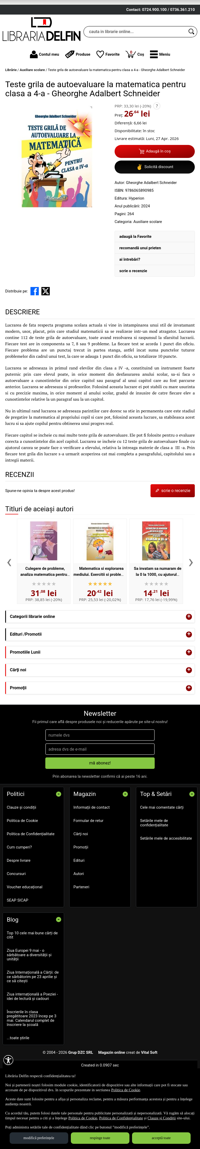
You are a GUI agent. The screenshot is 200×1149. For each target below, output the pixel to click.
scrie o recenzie (133, 306)
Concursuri (16, 909)
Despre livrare (18, 895)
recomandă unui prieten (140, 283)
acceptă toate (161, 1138)
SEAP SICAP (17, 935)
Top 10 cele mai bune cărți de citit (32, 970)
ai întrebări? (129, 294)
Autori (78, 909)
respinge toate (100, 1138)
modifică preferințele (38, 1138)
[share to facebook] (34, 326)
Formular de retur (88, 856)
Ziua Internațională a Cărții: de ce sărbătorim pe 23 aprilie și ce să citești (33, 1012)
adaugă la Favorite (135, 272)
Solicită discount (154, 202)
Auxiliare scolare (147, 257)
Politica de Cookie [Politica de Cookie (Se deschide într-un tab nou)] (125, 1090)
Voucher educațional (24, 922)
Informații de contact (91, 842)
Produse (77, 90)
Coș (135, 89)
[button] (160, 89)
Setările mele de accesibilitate (166, 873)
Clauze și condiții (21, 842)
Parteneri (81, 922)
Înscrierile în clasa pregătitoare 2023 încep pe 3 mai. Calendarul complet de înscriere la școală (31, 1053)
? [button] (157, 141)
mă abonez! (100, 798)
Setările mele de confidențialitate (154, 858)
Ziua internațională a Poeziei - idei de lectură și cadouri (32, 1031)
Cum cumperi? (19, 882)
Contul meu (44, 90)
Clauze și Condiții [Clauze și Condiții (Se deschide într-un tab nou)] (162, 1118)
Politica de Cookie (22, 856)
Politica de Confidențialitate (30, 869)
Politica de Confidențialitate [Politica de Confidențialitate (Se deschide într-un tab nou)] (121, 1118)
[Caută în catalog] (191, 67)
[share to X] (45, 326)
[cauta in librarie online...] (134, 67)
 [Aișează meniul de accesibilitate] (8, 1060)
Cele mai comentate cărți (162, 842)
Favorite (108, 90)
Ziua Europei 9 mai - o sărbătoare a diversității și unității (29, 990)
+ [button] (189, 652)
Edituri (78, 895)
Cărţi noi (80, 869)
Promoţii (80, 882)
